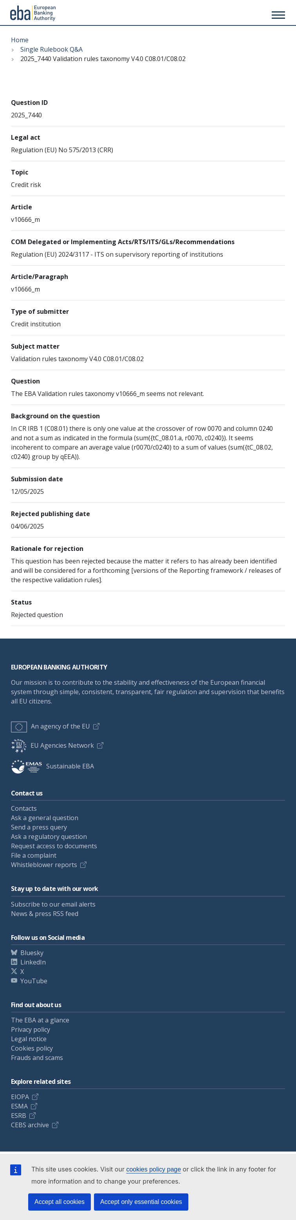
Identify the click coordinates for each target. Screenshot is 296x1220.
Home (20, 40)
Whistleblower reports (44, 864)
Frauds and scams (37, 1057)
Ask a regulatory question (49, 836)
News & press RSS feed (44, 913)
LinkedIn (33, 962)
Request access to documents (54, 846)
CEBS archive (30, 1125)
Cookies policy (32, 1048)
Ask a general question (44, 817)
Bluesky (31, 952)
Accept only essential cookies (141, 1201)
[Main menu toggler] (277, 15)
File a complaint (33, 855)
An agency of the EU (50, 726)
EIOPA (20, 1096)
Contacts (24, 808)
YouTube (33, 981)
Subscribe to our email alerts (53, 904)
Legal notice (29, 1039)
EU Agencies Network (52, 745)
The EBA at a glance (40, 1020)
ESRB (18, 1115)
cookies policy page (153, 1169)
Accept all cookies (59, 1201)
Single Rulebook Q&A (51, 49)
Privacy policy (30, 1029)
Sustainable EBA (52, 766)
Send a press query (39, 827)
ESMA (19, 1106)
